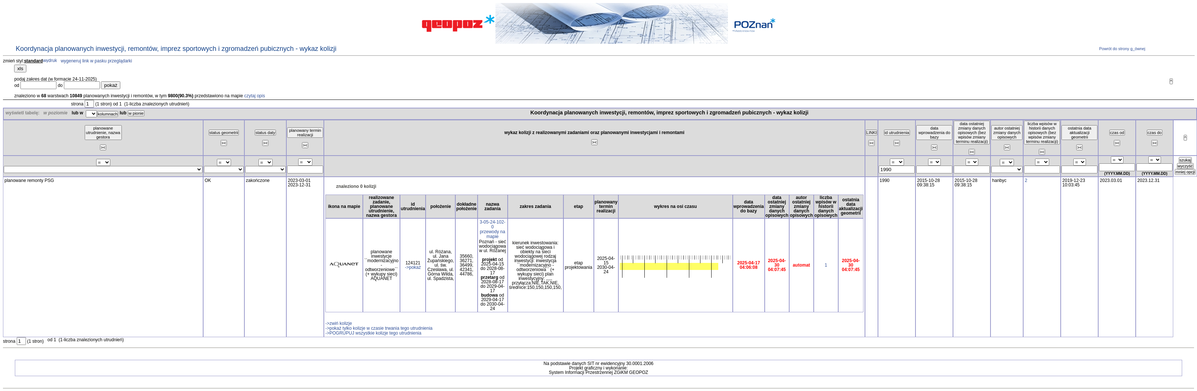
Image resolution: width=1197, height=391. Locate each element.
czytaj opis (254, 95)
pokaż (110, 85)
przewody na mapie (492, 234)
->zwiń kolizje (338, 323)
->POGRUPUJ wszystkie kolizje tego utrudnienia (373, 333)
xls (20, 68)
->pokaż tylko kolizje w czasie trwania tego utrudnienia (378, 328)
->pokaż (413, 267)
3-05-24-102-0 (492, 224)
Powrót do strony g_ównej (1121, 48)
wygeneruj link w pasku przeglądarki (96, 60)
